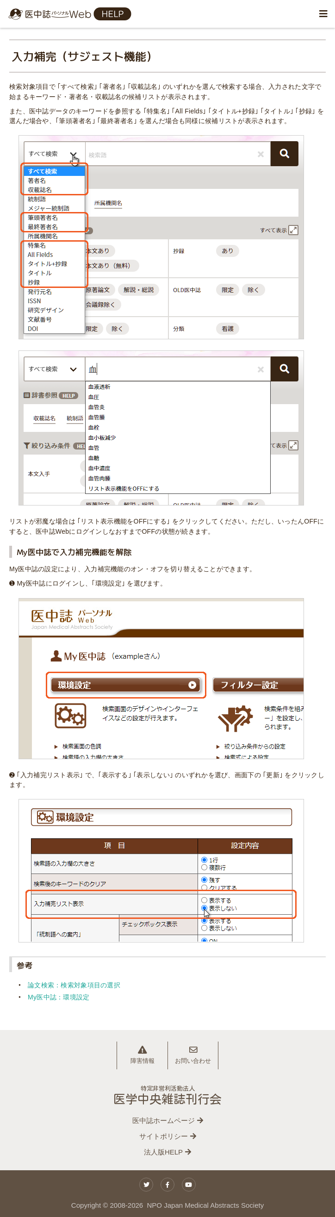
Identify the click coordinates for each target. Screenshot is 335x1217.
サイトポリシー (163, 1136)
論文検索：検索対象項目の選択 (74, 985)
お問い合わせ (193, 1055)
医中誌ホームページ (163, 1120)
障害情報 (142, 1055)
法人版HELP (163, 1152)
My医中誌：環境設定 (58, 997)
